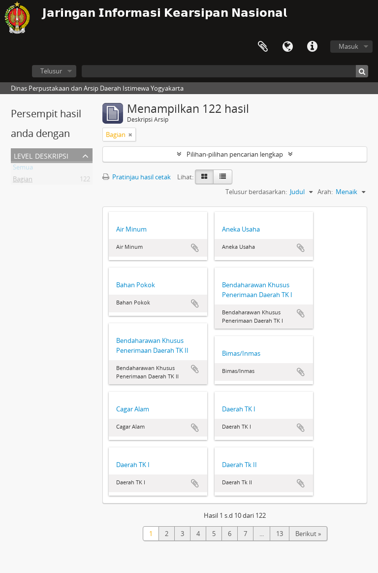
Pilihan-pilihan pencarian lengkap (235, 154)
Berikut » (308, 533)
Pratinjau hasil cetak (136, 176)
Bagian (22, 180)
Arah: (325, 191)
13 (279, 533)
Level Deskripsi (41, 155)
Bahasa (287, 46)
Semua (23, 169)
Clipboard (263, 46)
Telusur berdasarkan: (256, 191)
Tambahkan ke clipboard (195, 248)
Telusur (51, 71)
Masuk (348, 46)
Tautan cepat (312, 46)
